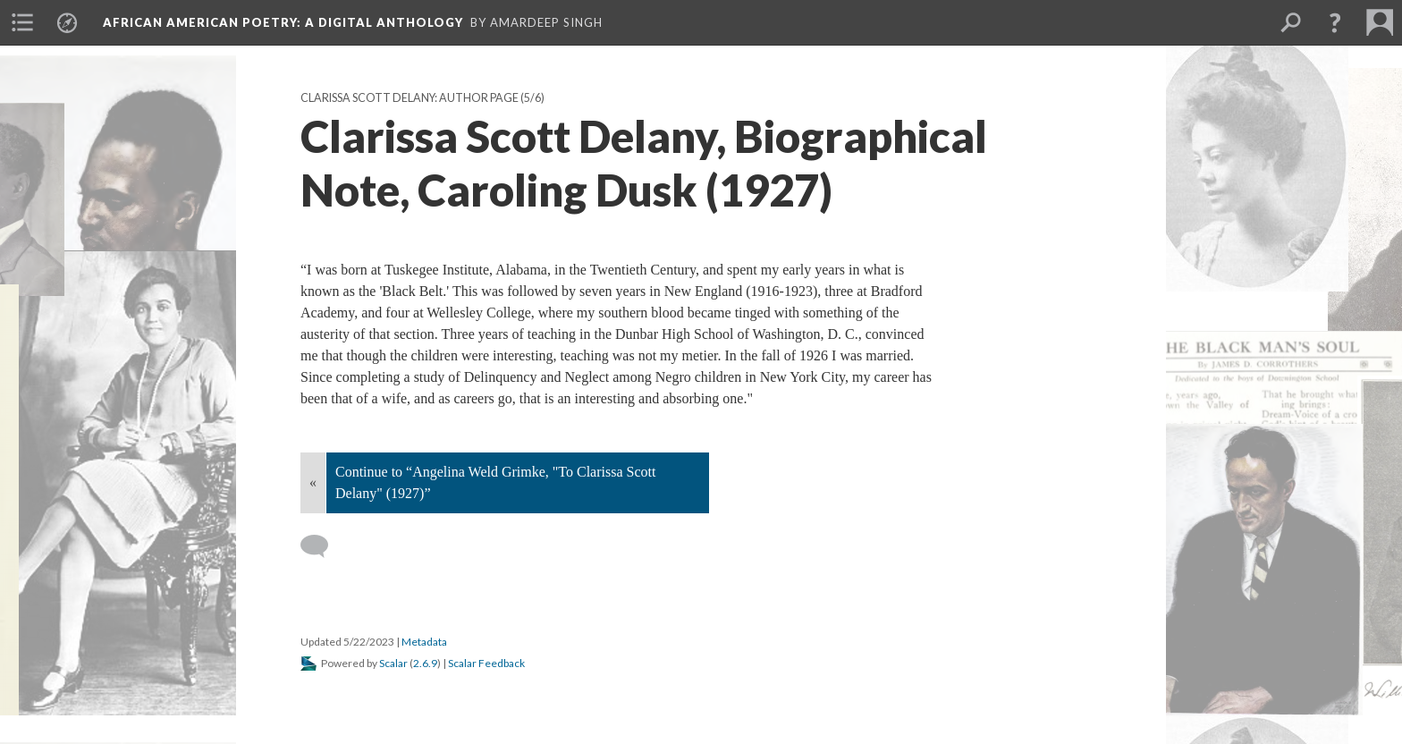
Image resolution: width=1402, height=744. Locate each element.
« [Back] (313, 482)
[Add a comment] (322, 546)
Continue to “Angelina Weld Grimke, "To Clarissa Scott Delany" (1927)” (495, 482)
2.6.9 (425, 663)
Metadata (424, 641)
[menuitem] (22, 22)
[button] (1335, 22)
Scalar (393, 663)
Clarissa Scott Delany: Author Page (409, 98)
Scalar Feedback (486, 663)
